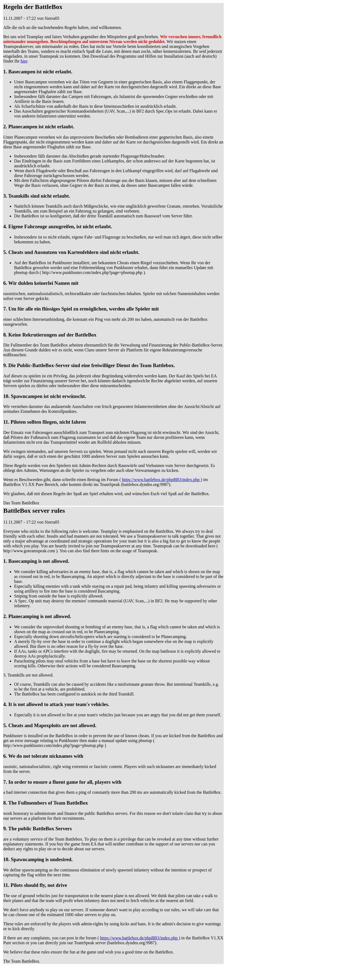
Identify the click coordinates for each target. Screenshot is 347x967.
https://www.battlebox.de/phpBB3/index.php (161, 479)
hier (24, 61)
